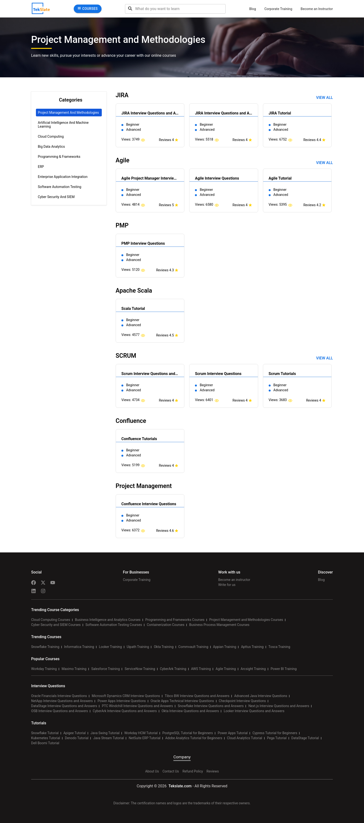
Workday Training (44, 669)
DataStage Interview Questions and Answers (64, 706)
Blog (252, 9)
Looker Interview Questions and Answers (254, 711)
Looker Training (110, 647)
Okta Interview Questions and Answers (190, 711)
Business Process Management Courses (219, 625)
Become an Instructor (317, 9)
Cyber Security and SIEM (56, 197)
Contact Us (170, 771)
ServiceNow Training (140, 669)
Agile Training (226, 669)
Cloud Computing (51, 136)
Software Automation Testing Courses (113, 625)
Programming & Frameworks (59, 157)
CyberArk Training (173, 669)
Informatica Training (79, 647)
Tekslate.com (179, 786)
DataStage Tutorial (305, 738)
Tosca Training (279, 647)
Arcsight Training (253, 669)
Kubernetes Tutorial (45, 738)
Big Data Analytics (51, 146)
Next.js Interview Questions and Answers (278, 706)
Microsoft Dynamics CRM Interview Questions (126, 696)
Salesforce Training (105, 669)
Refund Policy (192, 771)
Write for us (226, 585)
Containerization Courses (165, 625)
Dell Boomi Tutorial (45, 743)
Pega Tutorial (277, 738)
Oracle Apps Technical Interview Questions (182, 701)
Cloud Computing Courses (50, 620)
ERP (41, 167)
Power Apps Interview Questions (121, 701)
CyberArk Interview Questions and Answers (125, 711)
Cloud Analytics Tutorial (244, 738)
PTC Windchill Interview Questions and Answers (137, 706)
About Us (152, 771)
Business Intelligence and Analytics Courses (108, 620)
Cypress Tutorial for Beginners (274, 733)
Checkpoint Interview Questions (242, 701)
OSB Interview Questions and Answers (59, 711)
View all (324, 97)
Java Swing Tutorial (105, 733)
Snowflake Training (45, 647)
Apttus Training (252, 647)
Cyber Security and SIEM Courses (56, 625)
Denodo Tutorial (76, 738)
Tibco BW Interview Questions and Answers (197, 696)
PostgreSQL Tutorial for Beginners (187, 733)
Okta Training (163, 647)
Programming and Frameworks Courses (175, 620)
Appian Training (224, 647)
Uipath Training (138, 647)
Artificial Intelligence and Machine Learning (63, 124)
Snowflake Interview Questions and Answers (211, 706)
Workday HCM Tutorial (141, 733)
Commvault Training (193, 647)
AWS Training (201, 669)
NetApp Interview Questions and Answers (62, 701)
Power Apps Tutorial (233, 733)
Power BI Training (284, 669)
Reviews (212, 771)
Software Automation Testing (59, 187)
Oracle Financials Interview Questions (59, 696)
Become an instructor (234, 580)
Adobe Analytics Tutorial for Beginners (193, 738)
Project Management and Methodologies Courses (246, 620)
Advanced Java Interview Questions (260, 696)
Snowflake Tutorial (45, 733)
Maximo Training (74, 669)
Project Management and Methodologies (68, 112)
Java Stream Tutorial (108, 738)
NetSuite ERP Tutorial (144, 738)
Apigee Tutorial (74, 733)
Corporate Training (278, 9)
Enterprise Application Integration (63, 177)
